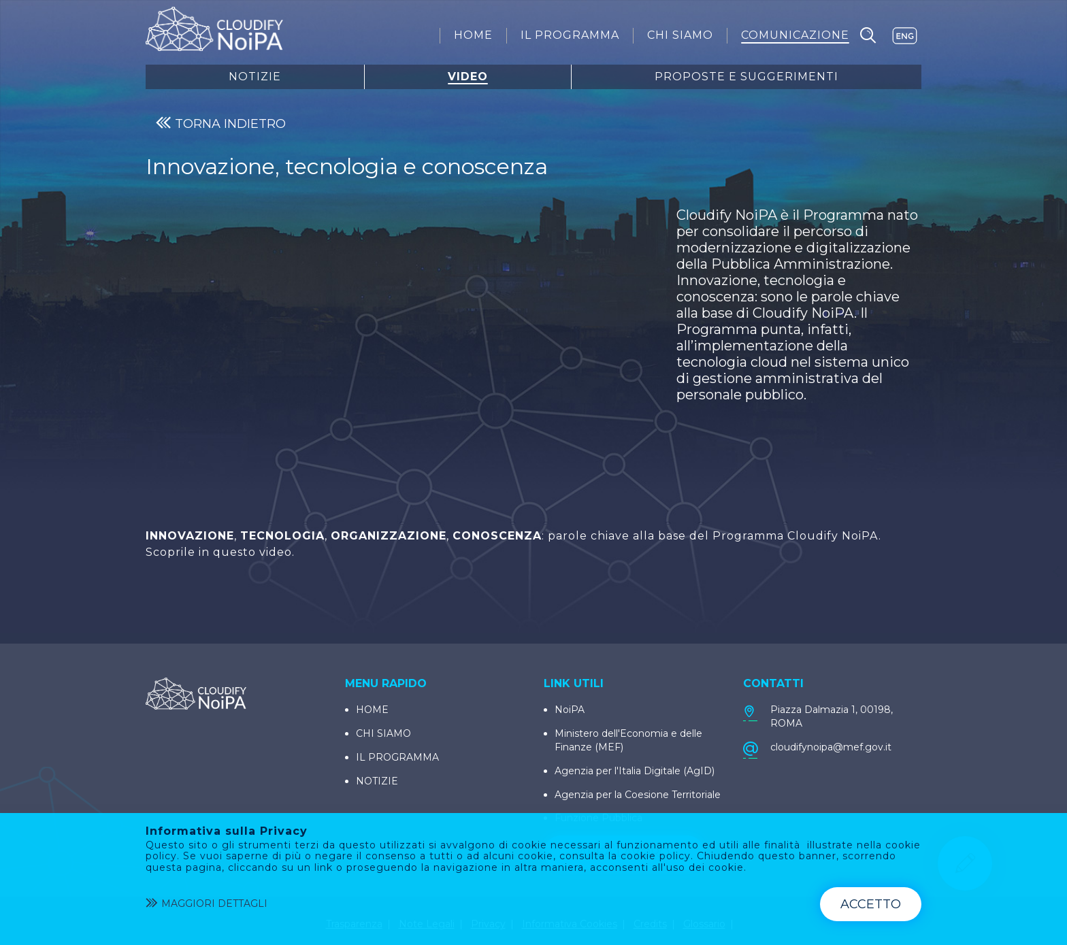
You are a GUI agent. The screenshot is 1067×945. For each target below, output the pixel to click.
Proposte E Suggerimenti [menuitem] (746, 76)
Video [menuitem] (468, 76)
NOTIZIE (377, 781)
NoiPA (570, 709)
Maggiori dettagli (206, 904)
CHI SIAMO (383, 733)
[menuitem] (473, 35)
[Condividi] (1056, 571)
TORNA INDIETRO (221, 123)
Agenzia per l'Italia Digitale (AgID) (635, 771)
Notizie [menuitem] (255, 76)
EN (904, 35)
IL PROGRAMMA (397, 757)
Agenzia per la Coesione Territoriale (638, 795)
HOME (372, 709)
